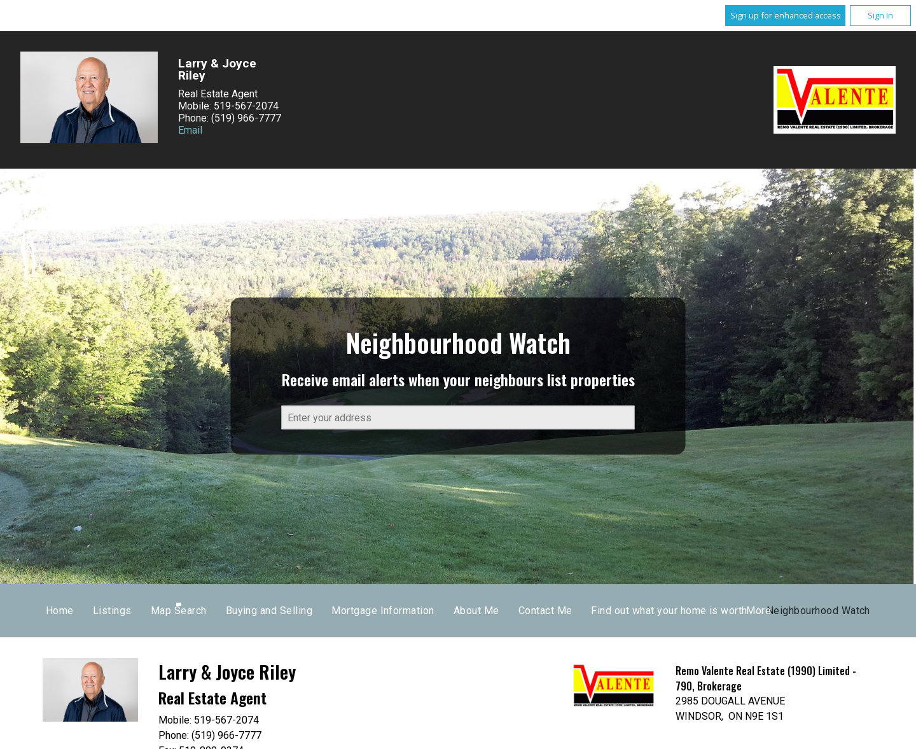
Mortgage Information (601, 611)
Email (190, 130)
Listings (330, 611)
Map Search (396, 611)
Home (278, 611)
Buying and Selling (487, 611)
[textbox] (458, 418)
